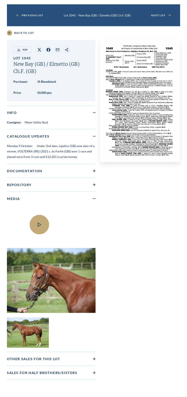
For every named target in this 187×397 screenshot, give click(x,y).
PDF (22, 50)
